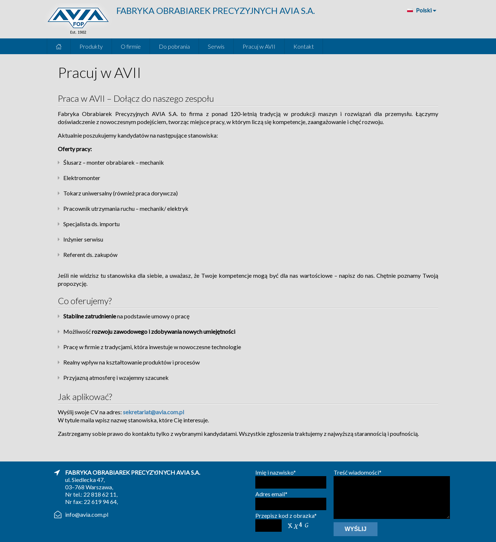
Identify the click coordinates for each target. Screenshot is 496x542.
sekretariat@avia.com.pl (153, 411)
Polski (419, 10)
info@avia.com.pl (86, 514)
